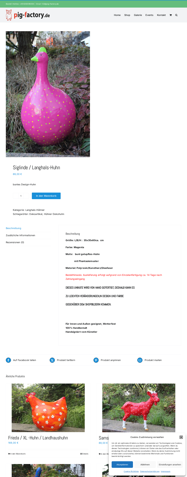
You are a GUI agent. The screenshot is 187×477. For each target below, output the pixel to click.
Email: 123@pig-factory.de (47, 4)
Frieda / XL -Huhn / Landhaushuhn (38, 438)
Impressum (165, 471)
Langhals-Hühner (35, 209)
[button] (181, 437)
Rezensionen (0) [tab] (15, 242)
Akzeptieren (122, 464)
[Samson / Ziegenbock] (139, 408)
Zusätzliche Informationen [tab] (20, 235)
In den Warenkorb (46, 195)
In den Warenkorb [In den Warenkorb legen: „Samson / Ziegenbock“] (108, 454)
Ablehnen (145, 464)
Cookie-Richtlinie (131, 471)
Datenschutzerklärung (150, 471)
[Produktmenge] (21, 195)
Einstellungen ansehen (170, 464)
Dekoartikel (35, 214)
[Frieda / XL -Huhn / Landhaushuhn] (48, 408)
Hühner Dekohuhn (54, 214)
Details (85, 454)
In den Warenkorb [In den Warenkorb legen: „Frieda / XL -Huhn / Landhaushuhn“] (17, 454)
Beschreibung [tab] (13, 228)
